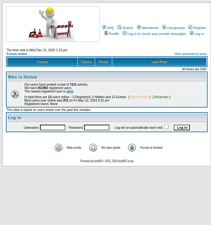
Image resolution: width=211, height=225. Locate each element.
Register (197, 28)
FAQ (108, 28)
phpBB (98, 161)
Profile (111, 34)
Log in (197, 34)
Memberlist (147, 28)
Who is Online (22, 77)
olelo (69, 91)
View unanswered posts (190, 54)
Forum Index (17, 54)
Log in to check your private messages (154, 34)
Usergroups (173, 28)
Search (125, 28)
